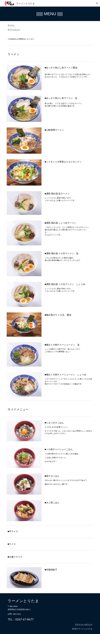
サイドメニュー (14, 29)
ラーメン (11, 25)
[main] (50, 13)
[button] (97, 3)
